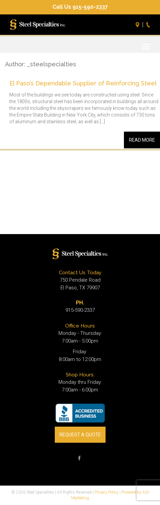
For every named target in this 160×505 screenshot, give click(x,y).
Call (149, 24)
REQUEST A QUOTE (80, 434)
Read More (142, 140)
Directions (138, 24)
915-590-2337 (80, 310)
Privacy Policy (107, 492)
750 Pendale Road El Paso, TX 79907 (80, 284)
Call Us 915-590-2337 (80, 7)
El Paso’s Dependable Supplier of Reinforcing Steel (83, 83)
